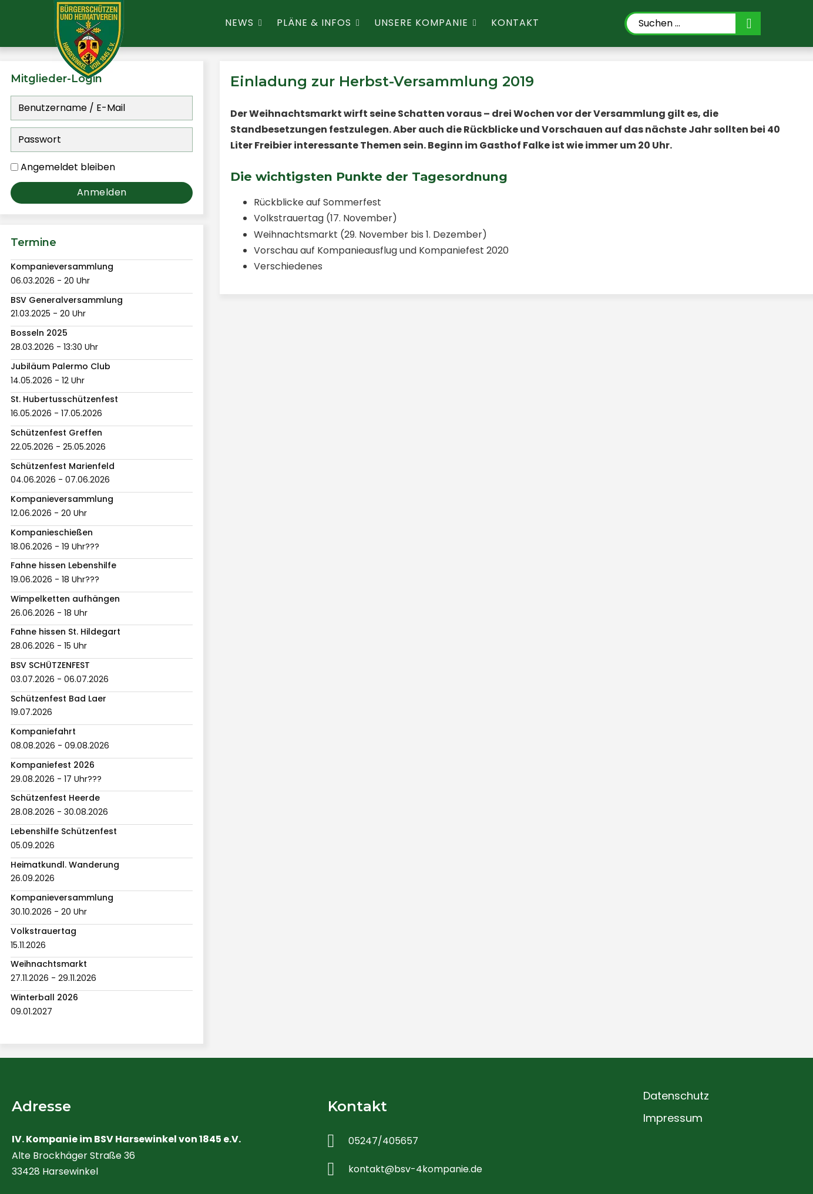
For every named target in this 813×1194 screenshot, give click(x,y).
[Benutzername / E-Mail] (102, 108)
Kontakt (515, 22)
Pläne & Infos (314, 22)
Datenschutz (676, 1095)
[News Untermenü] (260, 23)
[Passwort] (102, 139)
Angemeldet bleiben (68, 167)
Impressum (673, 1118)
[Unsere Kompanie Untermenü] (475, 23)
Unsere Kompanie (421, 22)
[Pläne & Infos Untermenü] (358, 23)
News (239, 22)
